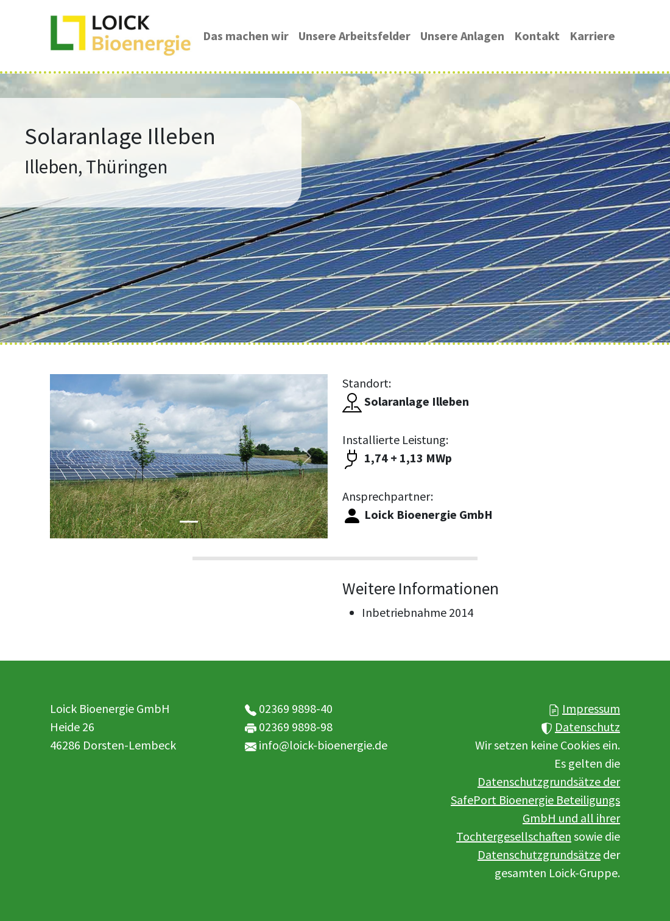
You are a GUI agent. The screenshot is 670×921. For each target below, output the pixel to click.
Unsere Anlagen (462, 35)
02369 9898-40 (296, 708)
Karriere (592, 35)
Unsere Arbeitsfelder (354, 35)
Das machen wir (246, 35)
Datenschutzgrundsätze (539, 854)
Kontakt (537, 35)
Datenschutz (587, 726)
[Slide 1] (189, 522)
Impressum (591, 708)
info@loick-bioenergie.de (323, 744)
